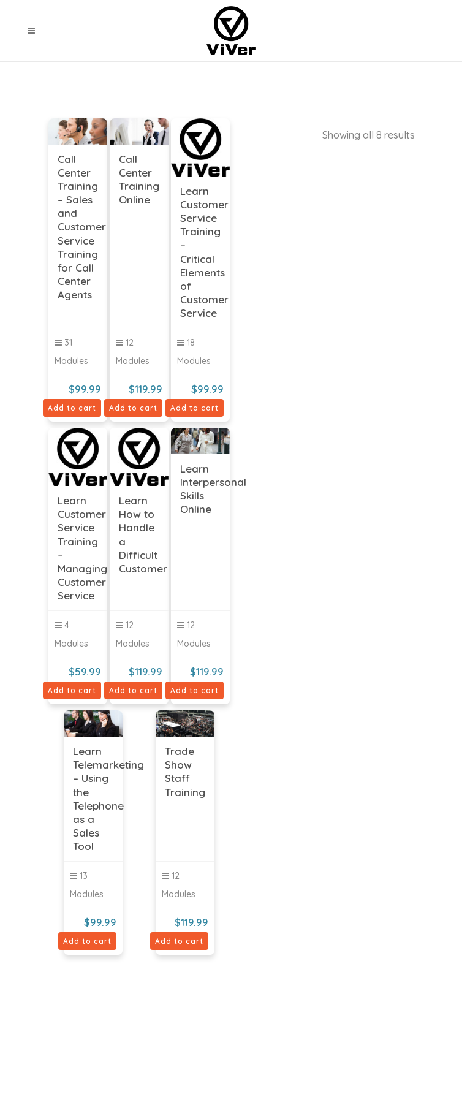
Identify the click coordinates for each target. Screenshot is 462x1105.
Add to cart (72, 407)
